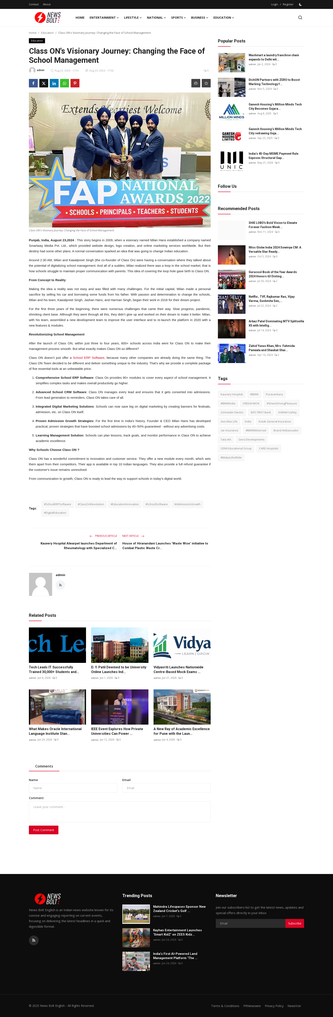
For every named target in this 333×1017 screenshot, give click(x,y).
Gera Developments (251, 439)
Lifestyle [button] (133, 17)
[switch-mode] (301, 4)
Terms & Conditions (221, 1006)
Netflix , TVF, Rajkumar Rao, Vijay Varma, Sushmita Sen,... (272, 299)
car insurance (229, 430)
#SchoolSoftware (156, 504)
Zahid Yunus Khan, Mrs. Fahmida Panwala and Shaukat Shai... (272, 348)
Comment (36, 798)
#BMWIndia (228, 403)
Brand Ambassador (286, 430)
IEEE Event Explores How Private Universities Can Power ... (117, 731)
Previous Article (103, 536)
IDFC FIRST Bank (261, 412)
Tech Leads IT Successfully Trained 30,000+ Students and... (54, 669)
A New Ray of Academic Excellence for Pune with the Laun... (182, 731)
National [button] (156, 17)
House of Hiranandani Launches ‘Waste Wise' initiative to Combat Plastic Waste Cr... (165, 545)
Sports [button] (178, 17)
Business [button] (199, 17)
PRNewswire (249, 1006)
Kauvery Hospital (232, 394)
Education (47, 33)
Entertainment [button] (104, 17)
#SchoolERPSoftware (57, 504)
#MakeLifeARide (231, 457)
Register (288, 4)
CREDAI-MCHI (251, 403)
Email (126, 780)
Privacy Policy (273, 1006)
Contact (34, 4)
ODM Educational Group (236, 448)
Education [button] (223, 17)
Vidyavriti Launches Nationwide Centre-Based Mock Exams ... (178, 669)
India (248, 421)
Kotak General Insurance (275, 421)
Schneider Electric (232, 412)
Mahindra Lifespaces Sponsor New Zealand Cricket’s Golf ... (179, 909)
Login (274, 4)
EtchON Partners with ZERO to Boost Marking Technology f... (274, 82)
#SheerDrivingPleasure (282, 403)
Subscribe (294, 923)
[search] (300, 17)
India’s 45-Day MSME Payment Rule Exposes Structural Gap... (273, 156)
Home (80, 17)
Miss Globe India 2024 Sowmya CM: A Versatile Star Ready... (275, 249)
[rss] (34, 940)
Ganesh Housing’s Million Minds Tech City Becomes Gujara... (275, 106)
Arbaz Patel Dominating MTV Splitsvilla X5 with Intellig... (276, 323)
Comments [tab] (44, 766)
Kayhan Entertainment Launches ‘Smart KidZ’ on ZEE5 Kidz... (177, 932)
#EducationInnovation (125, 504)
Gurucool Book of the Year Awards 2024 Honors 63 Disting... (273, 274)
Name (33, 780)
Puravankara (274, 394)
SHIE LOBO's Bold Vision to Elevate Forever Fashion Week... (273, 225)
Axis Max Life (229, 421)
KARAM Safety (287, 412)
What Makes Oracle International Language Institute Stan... (55, 731)
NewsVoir (294, 1006)
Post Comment (43, 830)
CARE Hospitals (268, 448)
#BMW (254, 394)
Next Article (133, 536)
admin (60, 575)
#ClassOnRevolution (91, 504)
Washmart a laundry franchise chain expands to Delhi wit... (274, 57)
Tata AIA (226, 439)
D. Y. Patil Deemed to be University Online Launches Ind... (118, 669)
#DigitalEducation (55, 513)
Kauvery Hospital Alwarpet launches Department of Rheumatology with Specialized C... (79, 545)
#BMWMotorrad (256, 430)
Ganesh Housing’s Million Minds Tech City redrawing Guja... (275, 131)
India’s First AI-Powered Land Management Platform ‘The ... (175, 956)
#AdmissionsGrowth (187, 504)
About (47, 4)
